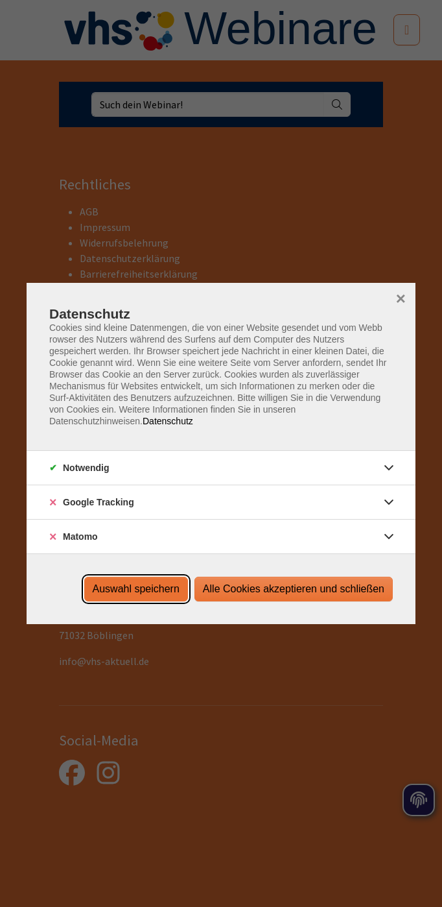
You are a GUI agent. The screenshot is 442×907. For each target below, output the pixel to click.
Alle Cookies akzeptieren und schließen (293, 588)
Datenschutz (168, 421)
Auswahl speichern (136, 588)
